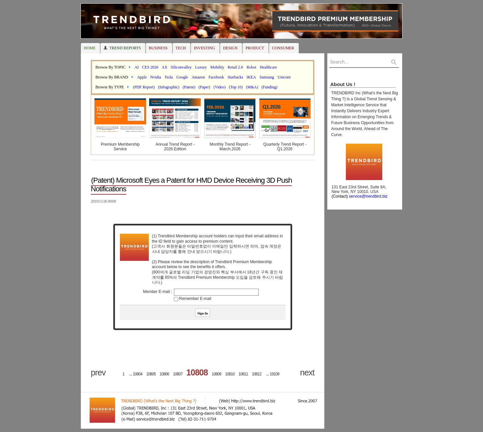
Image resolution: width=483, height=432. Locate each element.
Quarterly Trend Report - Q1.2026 (284, 146)
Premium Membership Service (120, 146)
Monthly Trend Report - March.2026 (230, 146)
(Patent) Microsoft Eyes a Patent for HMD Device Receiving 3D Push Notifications (191, 184)
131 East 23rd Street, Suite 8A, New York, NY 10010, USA (357, 192)
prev (98, 372)
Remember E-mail (195, 298)
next (307, 372)
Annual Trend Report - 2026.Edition (174, 146)
